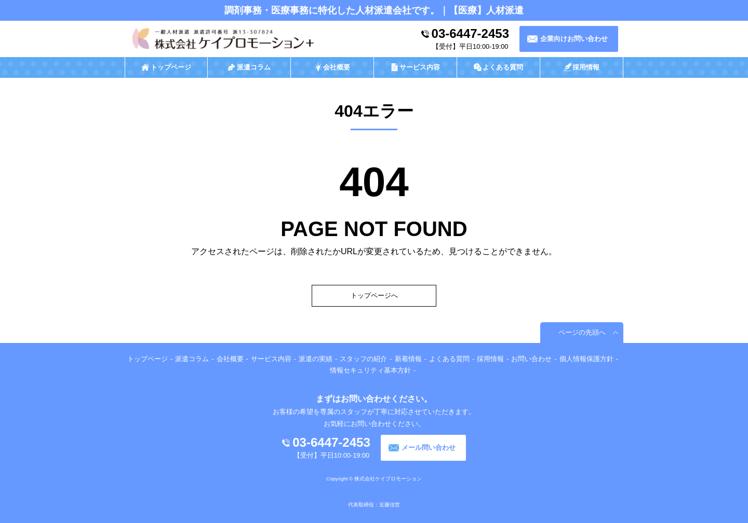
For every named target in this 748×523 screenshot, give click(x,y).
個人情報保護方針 (586, 359)
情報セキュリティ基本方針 (370, 370)
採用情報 (490, 359)
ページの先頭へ (582, 332)
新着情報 (408, 359)
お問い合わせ (531, 359)
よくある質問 (449, 359)
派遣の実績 (315, 359)
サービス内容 (271, 359)
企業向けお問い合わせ (574, 39)
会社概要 (230, 359)
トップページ (147, 359)
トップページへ (374, 295)
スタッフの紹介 (363, 359)
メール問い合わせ (429, 447)
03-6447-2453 (470, 33)
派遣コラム (192, 359)
